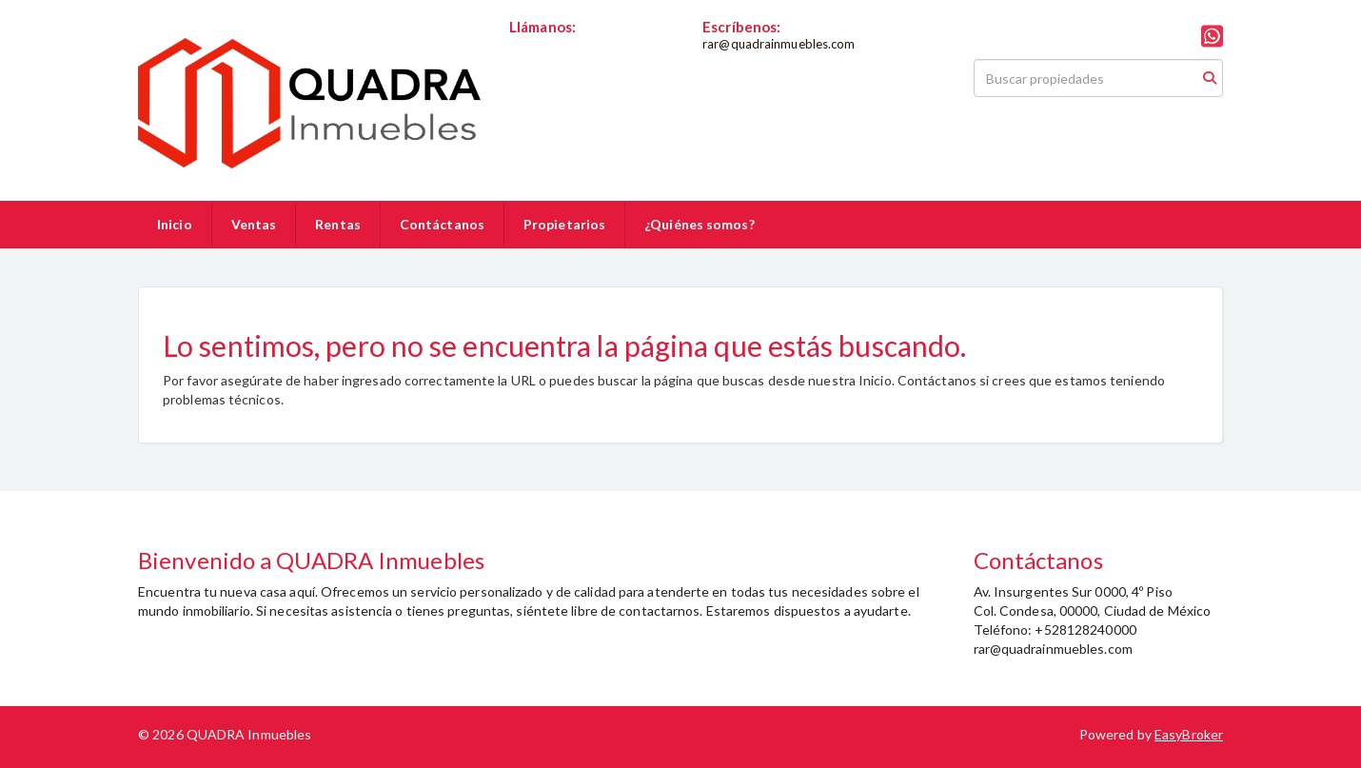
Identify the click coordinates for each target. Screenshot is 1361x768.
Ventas (254, 224)
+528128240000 (558, 43)
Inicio (174, 224)
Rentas (338, 224)
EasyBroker (1188, 734)
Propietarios (564, 224)
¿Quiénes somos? (699, 224)
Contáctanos (442, 224)
